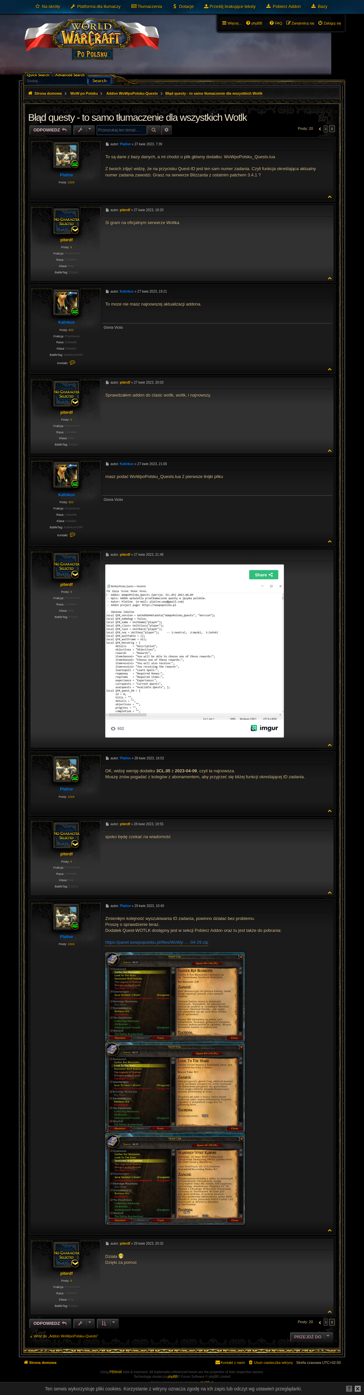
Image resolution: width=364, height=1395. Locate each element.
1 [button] (326, 128)
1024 (71, 182)
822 (70, 330)
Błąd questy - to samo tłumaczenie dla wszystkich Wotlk (213, 93)
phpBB (173, 1376)
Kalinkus (66, 322)
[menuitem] (47, 6)
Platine (66, 175)
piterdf (66, 240)
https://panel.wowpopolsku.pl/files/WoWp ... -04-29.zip (156, 942)
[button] (319, 129)
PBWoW (116, 1372)
